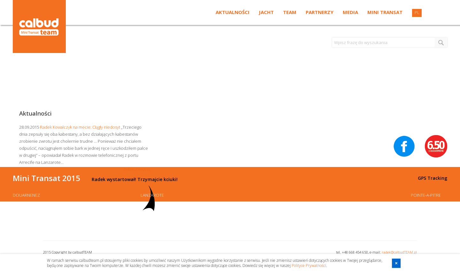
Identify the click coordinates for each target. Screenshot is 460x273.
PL (417, 12)
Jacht (266, 12)
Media (350, 12)
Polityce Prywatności (309, 265)
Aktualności (232, 12)
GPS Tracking (432, 178)
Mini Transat (384, 12)
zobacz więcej (136, 169)
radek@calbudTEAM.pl (399, 252)
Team (289, 12)
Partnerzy (320, 12)
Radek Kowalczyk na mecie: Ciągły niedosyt (80, 127)
